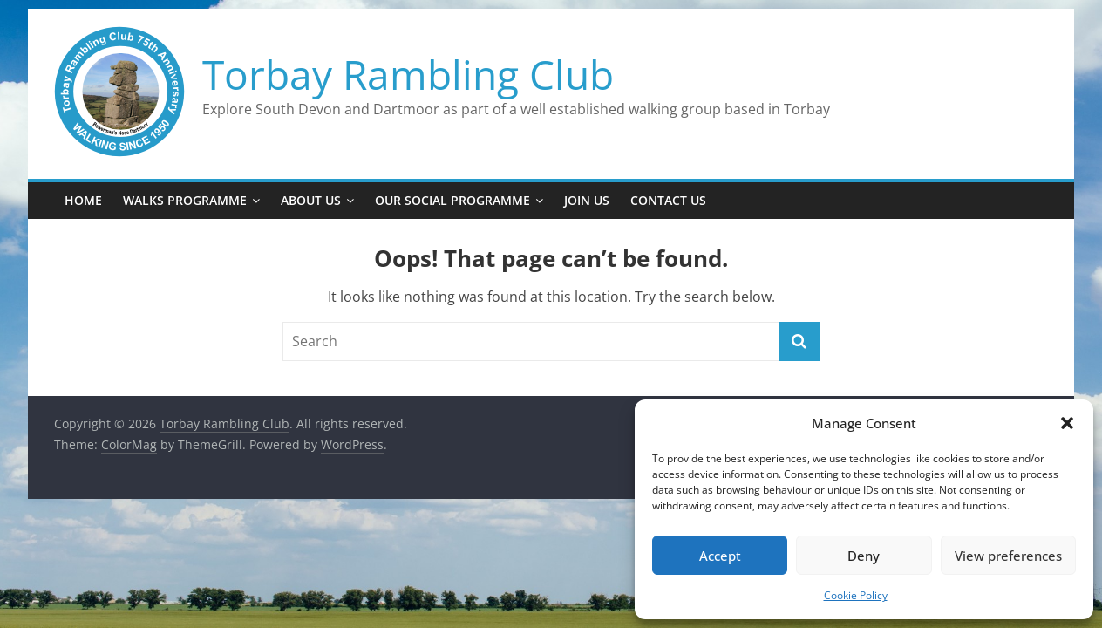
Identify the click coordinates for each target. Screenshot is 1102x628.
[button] (1067, 423)
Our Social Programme (452, 200)
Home (83, 200)
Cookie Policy (856, 595)
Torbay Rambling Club (408, 74)
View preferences (1008, 555)
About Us (311, 200)
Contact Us (668, 200)
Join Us (586, 200)
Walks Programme (185, 200)
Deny (863, 555)
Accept (720, 555)
